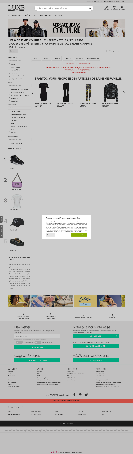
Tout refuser (50, 235)
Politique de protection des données (72, 231)
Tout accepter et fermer (79, 235)
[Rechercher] (90, 8)
